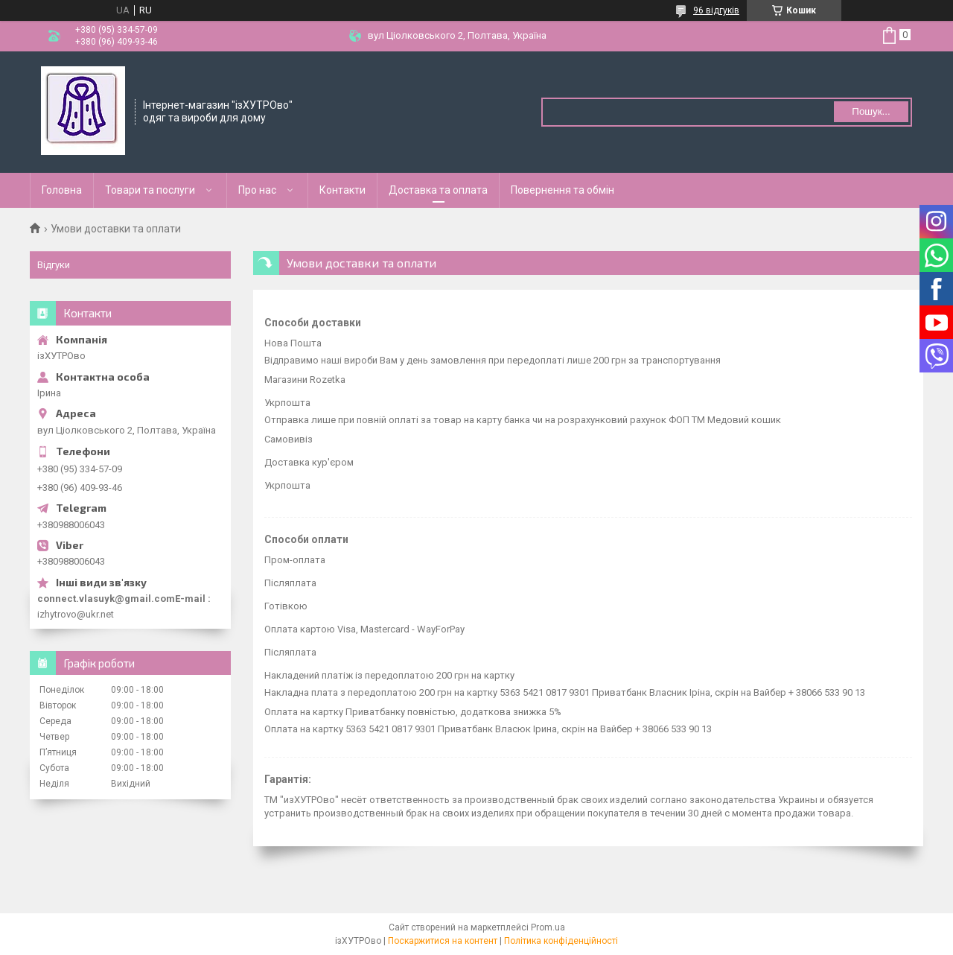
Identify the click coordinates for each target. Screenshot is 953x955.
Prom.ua (548, 927)
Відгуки (53, 264)
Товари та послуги (150, 190)
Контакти (342, 190)
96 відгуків (716, 10)
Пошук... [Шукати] (871, 111)
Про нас (257, 190)
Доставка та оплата (438, 190)
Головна (62, 190)
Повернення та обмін (562, 190)
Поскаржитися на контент (442, 941)
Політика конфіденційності (561, 941)
